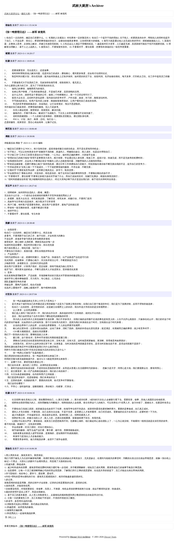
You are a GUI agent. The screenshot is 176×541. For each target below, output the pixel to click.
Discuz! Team (110, 537)
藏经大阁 (25, 13)
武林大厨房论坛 (11, 13)
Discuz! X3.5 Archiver (80, 537)
